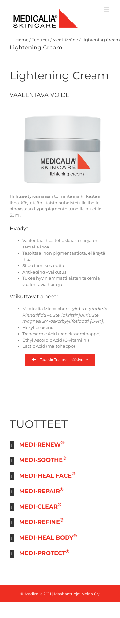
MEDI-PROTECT (44, 552)
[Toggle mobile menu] (107, 9)
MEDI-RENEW (42, 444)
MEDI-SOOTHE (43, 459)
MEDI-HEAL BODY (48, 537)
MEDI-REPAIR (41, 490)
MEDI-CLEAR (40, 505)
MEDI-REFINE (41, 521)
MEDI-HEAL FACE (47, 475)
